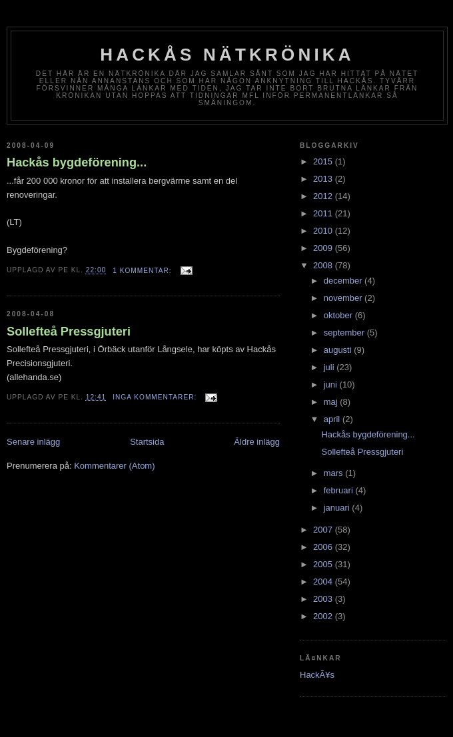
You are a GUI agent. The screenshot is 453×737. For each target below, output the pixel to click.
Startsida (147, 442)
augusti (339, 350)
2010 (324, 231)
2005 (324, 564)
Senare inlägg (33, 442)
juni (332, 384)
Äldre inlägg (257, 442)
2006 (324, 547)
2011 (324, 213)
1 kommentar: (143, 270)
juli (330, 367)
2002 (324, 616)
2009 (324, 248)
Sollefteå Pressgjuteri (69, 331)
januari (338, 508)
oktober (339, 315)
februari (340, 490)
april (333, 419)
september (345, 333)
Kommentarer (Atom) (114, 466)
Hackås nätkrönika (227, 55)
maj (332, 402)
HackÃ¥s (317, 675)
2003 (324, 599)
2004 (324, 582)
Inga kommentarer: (156, 397)
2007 (324, 530)
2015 (324, 161)
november (344, 298)
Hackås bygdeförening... (77, 162)
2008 (324, 265)
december (344, 281)
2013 (324, 179)
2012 (324, 196)
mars (335, 473)
